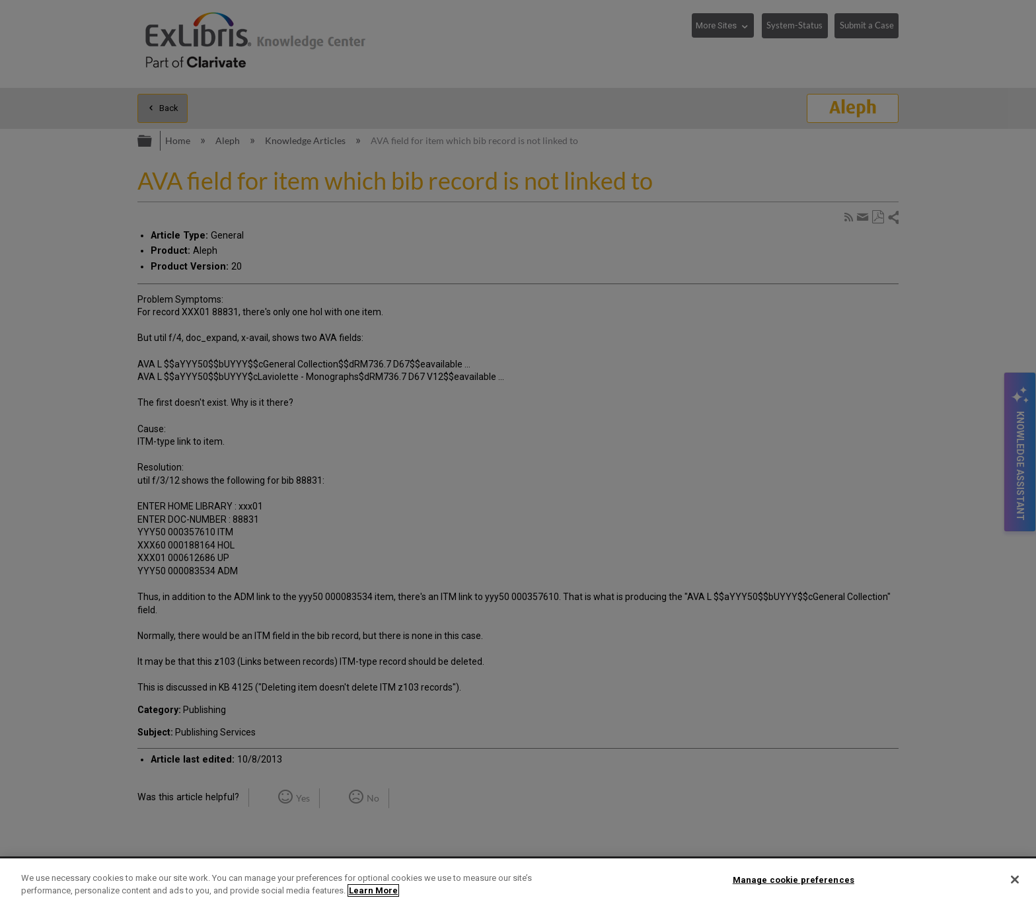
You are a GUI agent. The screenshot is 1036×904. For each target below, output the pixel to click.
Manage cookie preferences (793, 880)
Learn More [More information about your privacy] (373, 890)
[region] (518, 881)
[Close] (1014, 879)
